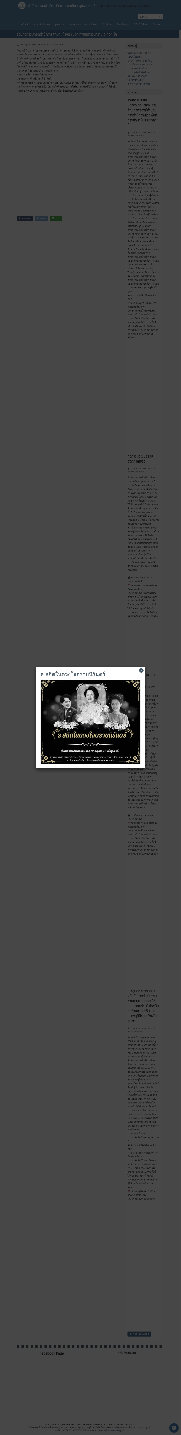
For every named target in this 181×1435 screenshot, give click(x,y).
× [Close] (141, 670)
